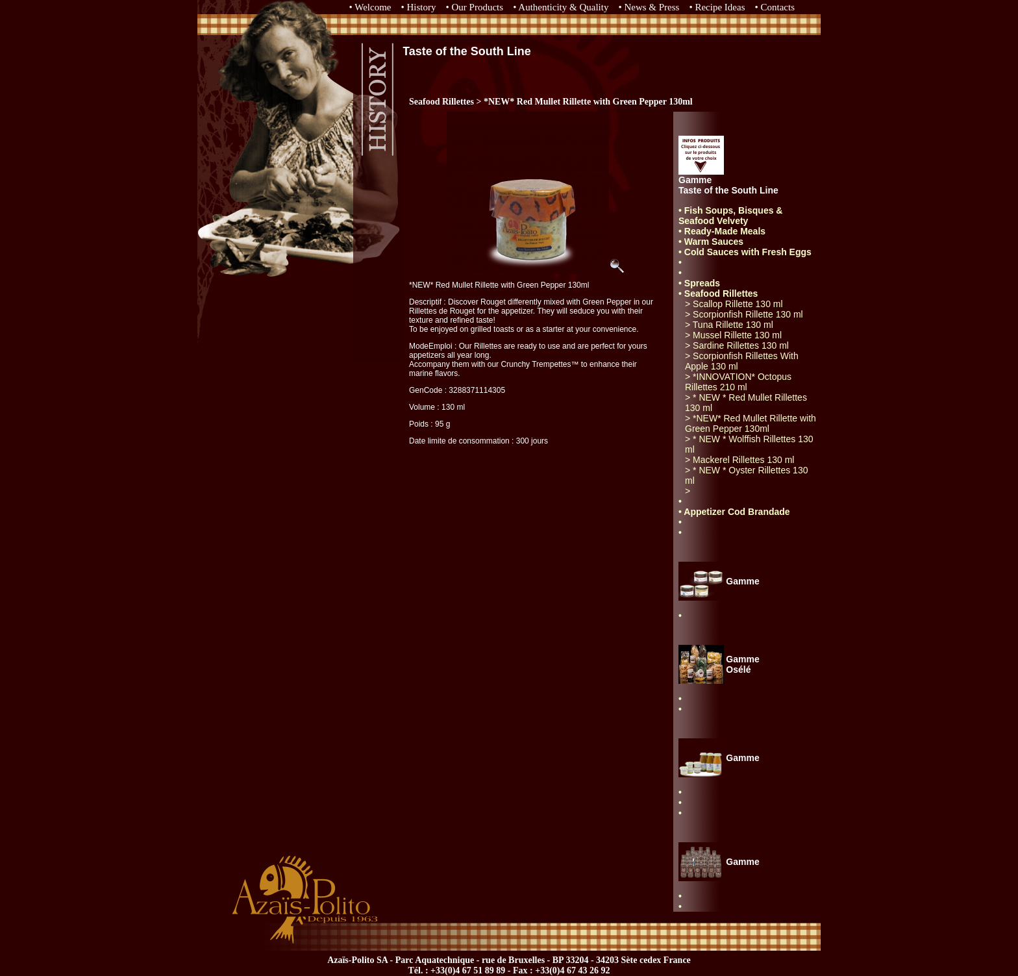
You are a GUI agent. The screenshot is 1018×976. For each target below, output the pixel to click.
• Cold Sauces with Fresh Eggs (745, 252)
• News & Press (648, 7)
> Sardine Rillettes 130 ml (737, 345)
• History (418, 7)
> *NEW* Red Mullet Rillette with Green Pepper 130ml (750, 423)
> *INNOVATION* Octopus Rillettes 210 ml (738, 381)
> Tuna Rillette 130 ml (729, 324)
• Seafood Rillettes (718, 293)
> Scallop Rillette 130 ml (734, 304)
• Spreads (699, 283)
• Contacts (775, 7)
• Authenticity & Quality (560, 7)
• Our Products (475, 7)
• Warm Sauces (710, 241)
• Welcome (370, 7)
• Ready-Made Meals (721, 231)
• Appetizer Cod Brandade (734, 512)
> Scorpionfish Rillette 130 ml (744, 314)
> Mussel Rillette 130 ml (733, 335)
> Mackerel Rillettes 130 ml (739, 460)
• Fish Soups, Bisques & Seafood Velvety (730, 215)
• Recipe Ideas (717, 7)
